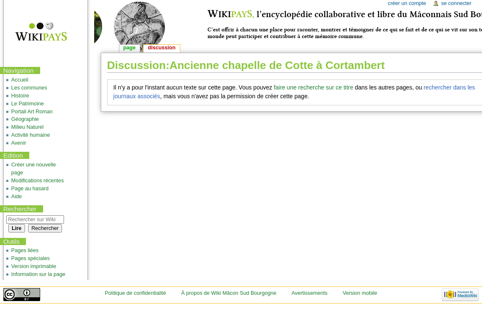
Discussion (162, 48)
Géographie (25, 119)
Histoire (20, 96)
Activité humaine (30, 135)
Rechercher (20, 208)
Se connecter (456, 3)
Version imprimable (33, 266)
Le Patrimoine (27, 104)
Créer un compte (407, 3)
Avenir (18, 143)
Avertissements (310, 293)
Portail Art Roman (32, 112)
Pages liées (24, 250)
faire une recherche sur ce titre (313, 87)
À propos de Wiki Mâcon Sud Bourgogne (229, 293)
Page (129, 48)
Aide (16, 196)
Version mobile (360, 293)
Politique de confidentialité (135, 293)
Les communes (29, 88)
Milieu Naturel (27, 127)
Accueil (19, 80)
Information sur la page (38, 274)
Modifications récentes (37, 181)
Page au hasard (30, 189)
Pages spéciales (30, 258)
